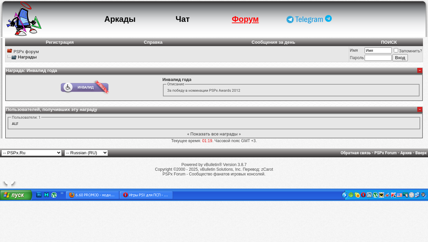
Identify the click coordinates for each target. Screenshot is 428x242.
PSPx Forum (385, 153)
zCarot (267, 169)
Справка (153, 42)
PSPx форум (26, 51)
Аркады (120, 19)
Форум (245, 19)
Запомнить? (408, 51)
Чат (183, 19)
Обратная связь (356, 153)
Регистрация (59, 42)
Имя (354, 50)
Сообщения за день (273, 42)
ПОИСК (389, 42)
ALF (15, 124)
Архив (406, 153)
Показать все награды (213, 133)
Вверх (421, 153)
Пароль (357, 57)
